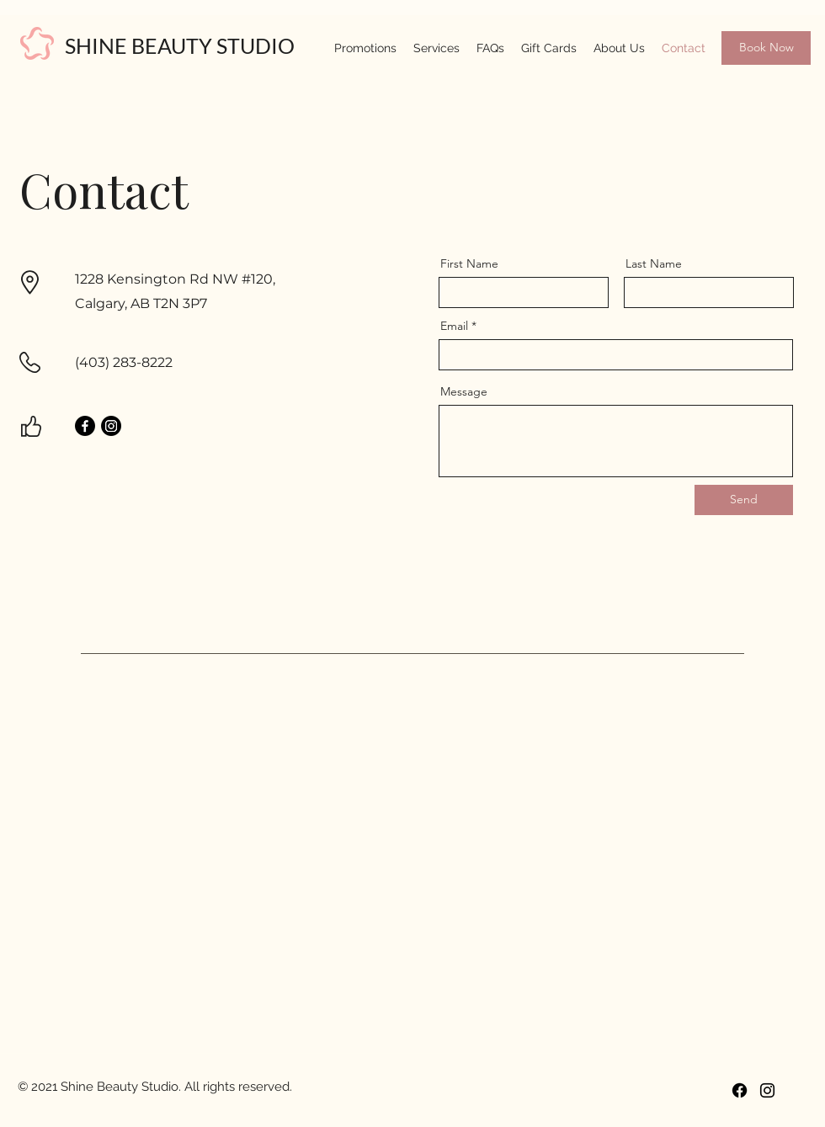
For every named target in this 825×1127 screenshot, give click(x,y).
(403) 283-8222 (124, 362)
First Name (469, 263)
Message (463, 391)
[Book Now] (766, 48)
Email (454, 326)
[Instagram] (111, 426)
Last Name (653, 263)
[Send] (744, 500)
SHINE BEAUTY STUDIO (180, 45)
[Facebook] (85, 426)
